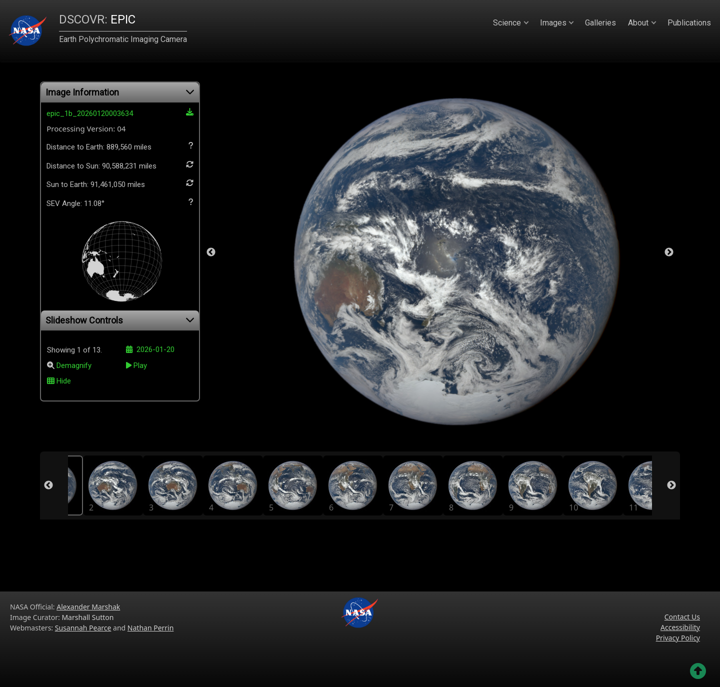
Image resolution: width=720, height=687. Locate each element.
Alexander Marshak (88, 607)
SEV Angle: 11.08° (120, 203)
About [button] (638, 23)
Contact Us (682, 617)
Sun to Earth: (120, 184)
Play (136, 366)
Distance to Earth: (120, 147)
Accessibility (680, 627)
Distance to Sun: (120, 165)
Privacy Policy (678, 637)
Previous (211, 253)
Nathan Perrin (151, 627)
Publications (689, 23)
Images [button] (553, 23)
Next (669, 253)
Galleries (600, 23)
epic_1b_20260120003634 (120, 113)
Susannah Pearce (83, 627)
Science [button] (507, 23)
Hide (59, 381)
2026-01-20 (150, 350)
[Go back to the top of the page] (698, 671)
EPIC (97, 19)
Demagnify (74, 366)
